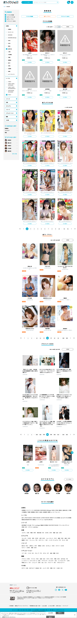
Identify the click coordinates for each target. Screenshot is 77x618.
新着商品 (6, 128)
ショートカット (51, 538)
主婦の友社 (10, 48)
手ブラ (25, 568)
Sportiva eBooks (48, 519)
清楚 (34, 547)
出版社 (7, 26)
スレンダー (27, 538)
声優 (57, 559)
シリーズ (8, 99)
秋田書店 (9, 29)
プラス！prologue (35, 525)
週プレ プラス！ (10, 19)
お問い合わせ (58, 605)
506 (44, 434)
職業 (7, 116)
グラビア (9, 94)
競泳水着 (41, 532)
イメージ (8, 109)
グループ (38, 553)
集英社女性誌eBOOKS (27, 519)
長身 (68, 538)
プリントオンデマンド (64, 525)
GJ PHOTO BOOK (45, 518)
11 (40, 338)
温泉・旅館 (54, 553)
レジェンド (36, 562)
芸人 (44, 562)
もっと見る (68, 479)
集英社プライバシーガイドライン (21, 605)
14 (51, 338)
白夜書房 (9, 68)
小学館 (9, 51)
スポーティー (43, 540)
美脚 (61, 538)
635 (67, 434)
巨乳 (35, 538)
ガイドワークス (10, 32)
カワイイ (60, 546)
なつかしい (50, 546)
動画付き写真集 (44, 525)
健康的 (25, 540)
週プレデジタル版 (11, 17)
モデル (50, 559)
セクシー (26, 547)
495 (67, 338)
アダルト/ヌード (60, 562)
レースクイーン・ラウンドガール (31, 560)
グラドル (26, 559)
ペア (24, 553)
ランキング (7, 130)
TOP (4, 6)
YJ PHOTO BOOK (36, 518)
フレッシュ (33, 540)
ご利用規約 (11, 605)
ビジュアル (8, 106)
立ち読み (30, 62)
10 (59, 229)
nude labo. (35, 527)
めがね (48, 532)
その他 (7, 120)
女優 (43, 559)
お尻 (42, 538)
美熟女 (41, 546)
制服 (33, 532)
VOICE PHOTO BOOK (53, 525)
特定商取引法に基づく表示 (35, 605)
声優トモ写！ (25, 527)
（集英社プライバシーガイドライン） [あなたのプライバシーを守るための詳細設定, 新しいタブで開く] (9, 617)
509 (54, 434)
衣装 (7, 102)
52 (67, 229)
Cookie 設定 (44, 605)
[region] (38, 615)
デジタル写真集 (10, 15)
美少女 (25, 546)
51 (64, 229)
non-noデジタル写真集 (65, 518)
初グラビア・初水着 (35, 568)
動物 (53, 568)
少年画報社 (10, 54)
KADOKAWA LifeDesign (12, 37)
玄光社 (9, 40)
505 (40, 434)
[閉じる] (74, 614)
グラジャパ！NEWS (11, 21)
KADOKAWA (10, 34)
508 (51, 434)
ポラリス (30, 527)
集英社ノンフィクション (38, 519)
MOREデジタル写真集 (55, 518)
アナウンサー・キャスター (49, 560)
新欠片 (9, 63)
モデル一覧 (14, 153)
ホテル (46, 553)
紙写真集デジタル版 (26, 525)
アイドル (35, 559)
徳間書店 (9, 60)
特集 (6, 132)
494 (63, 338)
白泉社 (9, 65)
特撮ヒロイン (26, 562)
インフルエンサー (64, 560)
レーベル (8, 78)
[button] (72, 453)
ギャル (65, 540)
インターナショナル (55, 540)
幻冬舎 (9, 43)
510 (58, 434)
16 (58, 338)
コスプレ (26, 532)
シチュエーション (10, 113)
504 (37, 434)
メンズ (46, 568)
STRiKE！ (9, 81)
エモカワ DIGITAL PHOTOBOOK (11, 91)
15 (54, 338)
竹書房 (9, 57)
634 (63, 434)
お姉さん (33, 546)
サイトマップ (65, 605)
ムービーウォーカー (11, 74)
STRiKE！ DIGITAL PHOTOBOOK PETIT (11, 88)
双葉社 (9, 71)
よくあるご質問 (51, 605)
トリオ (31, 553)
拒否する (60, 612)
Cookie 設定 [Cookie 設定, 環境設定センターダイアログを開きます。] (50, 612)
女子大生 (64, 559)
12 (43, 338)
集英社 (9, 46)
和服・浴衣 (57, 532)
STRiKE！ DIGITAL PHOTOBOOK (11, 84)
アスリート (52, 562)
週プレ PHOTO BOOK (27, 518)
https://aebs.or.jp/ (20, 598)
